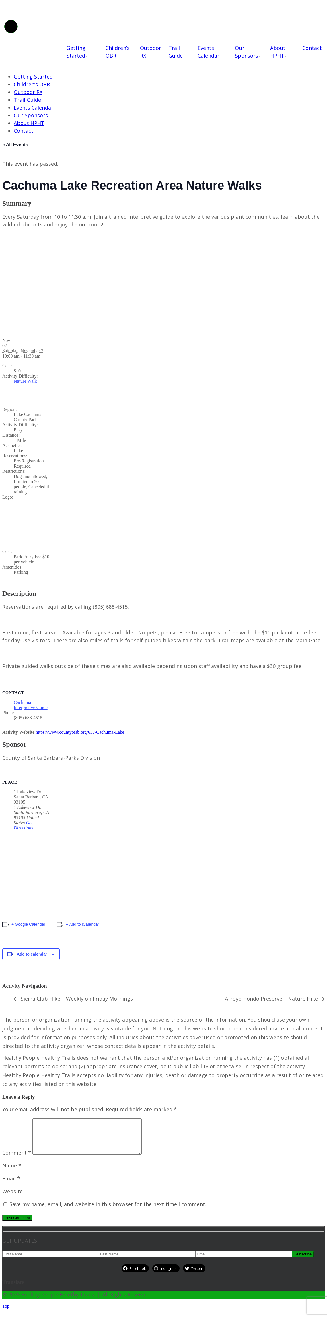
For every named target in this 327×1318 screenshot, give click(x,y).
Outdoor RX (150, 51)
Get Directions (23, 825)
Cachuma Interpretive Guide (31, 705)
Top (5, 1313)
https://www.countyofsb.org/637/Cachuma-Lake (80, 732)
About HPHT (277, 51)
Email (11, 1185)
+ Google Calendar (28, 924)
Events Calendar (208, 51)
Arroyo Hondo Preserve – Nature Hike (272, 998)
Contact (312, 47)
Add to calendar (32, 954)
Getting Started (76, 51)
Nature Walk (25, 381)
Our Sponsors (246, 51)
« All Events (15, 144)
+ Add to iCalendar (82, 924)
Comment (16, 1159)
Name (11, 1172)
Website (12, 1198)
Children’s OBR (118, 51)
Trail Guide (175, 51)
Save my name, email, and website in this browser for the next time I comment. (107, 1211)
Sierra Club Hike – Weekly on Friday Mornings (76, 998)
